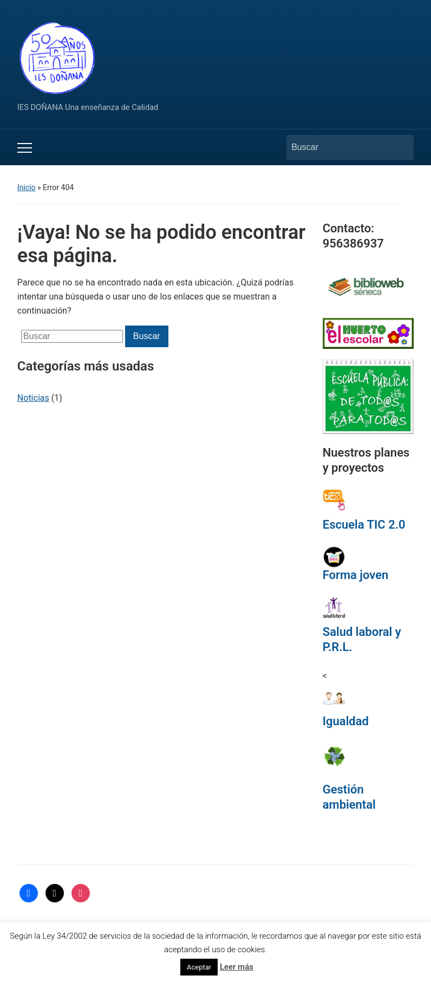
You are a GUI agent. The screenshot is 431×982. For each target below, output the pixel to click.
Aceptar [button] (199, 967)
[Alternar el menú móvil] (24, 148)
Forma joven (356, 575)
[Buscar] (340, 147)
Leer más (236, 967)
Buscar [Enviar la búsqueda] (400, 147)
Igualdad (346, 721)
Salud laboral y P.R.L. (362, 639)
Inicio (26, 187)
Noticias (33, 398)
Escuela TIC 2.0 (364, 524)
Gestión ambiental (349, 797)
